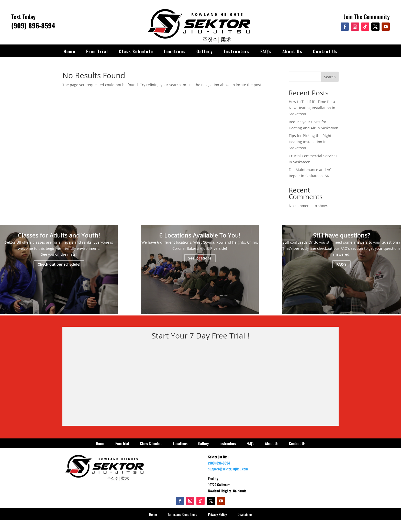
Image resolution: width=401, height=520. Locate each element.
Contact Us (325, 51)
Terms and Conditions (182, 514)
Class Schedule (136, 51)
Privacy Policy (217, 514)
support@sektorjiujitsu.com (228, 468)
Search (330, 76)
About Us (292, 51)
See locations (199, 258)
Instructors (237, 51)
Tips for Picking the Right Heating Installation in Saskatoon (310, 141)
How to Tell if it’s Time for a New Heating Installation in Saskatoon (312, 107)
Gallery (204, 51)
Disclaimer (245, 514)
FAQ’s (266, 51)
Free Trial (97, 51)
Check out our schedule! (59, 264)
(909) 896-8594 (33, 25)
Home (69, 51)
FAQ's (341, 264)
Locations (175, 51)
